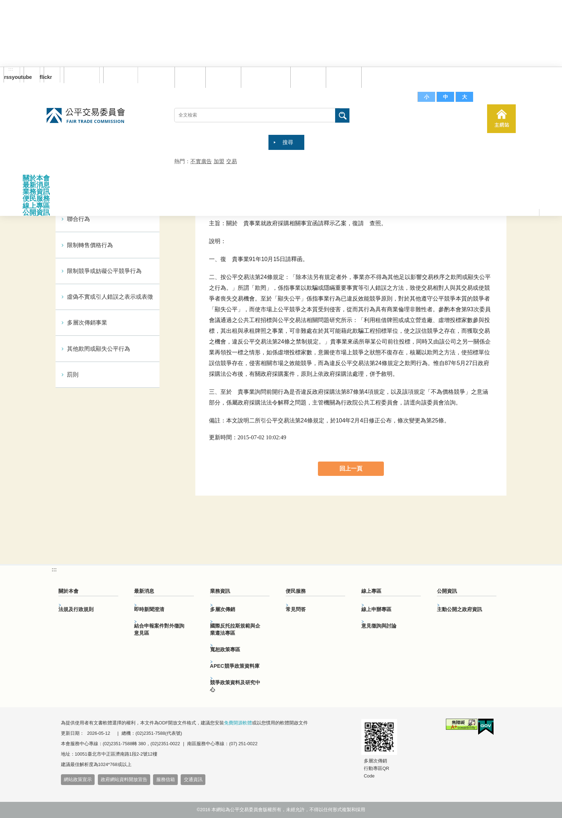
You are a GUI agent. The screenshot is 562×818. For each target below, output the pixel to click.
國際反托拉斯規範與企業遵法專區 (235, 629)
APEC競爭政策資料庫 (234, 666)
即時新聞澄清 (149, 609)
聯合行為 (78, 219)
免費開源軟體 (238, 722)
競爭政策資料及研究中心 (235, 686)
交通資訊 (193, 779)
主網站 (501, 118)
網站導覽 (221, 77)
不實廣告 (201, 161)
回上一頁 (350, 468)
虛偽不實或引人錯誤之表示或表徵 (110, 297)
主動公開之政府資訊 (459, 609)
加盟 (219, 161)
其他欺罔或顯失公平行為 (98, 349)
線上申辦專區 (376, 609)
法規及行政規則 (76, 609)
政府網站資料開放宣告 (124, 779)
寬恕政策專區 (225, 649)
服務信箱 (377, 77)
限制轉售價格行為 (90, 245)
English (118, 75)
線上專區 (36, 205)
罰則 (72, 375)
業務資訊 (36, 191)
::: (10, 69)
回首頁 (188, 77)
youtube (28, 77)
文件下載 (342, 77)
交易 (231, 161)
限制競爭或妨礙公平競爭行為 (104, 271)
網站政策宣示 (78, 779)
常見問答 (306, 77)
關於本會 (36, 178)
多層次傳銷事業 (87, 323)
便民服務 (36, 198)
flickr (48, 77)
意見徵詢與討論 (378, 626)
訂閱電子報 (81, 75)
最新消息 (36, 185)
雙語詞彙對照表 (264, 77)
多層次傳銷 (222, 609)
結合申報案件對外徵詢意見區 (159, 629)
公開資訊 (36, 212)
